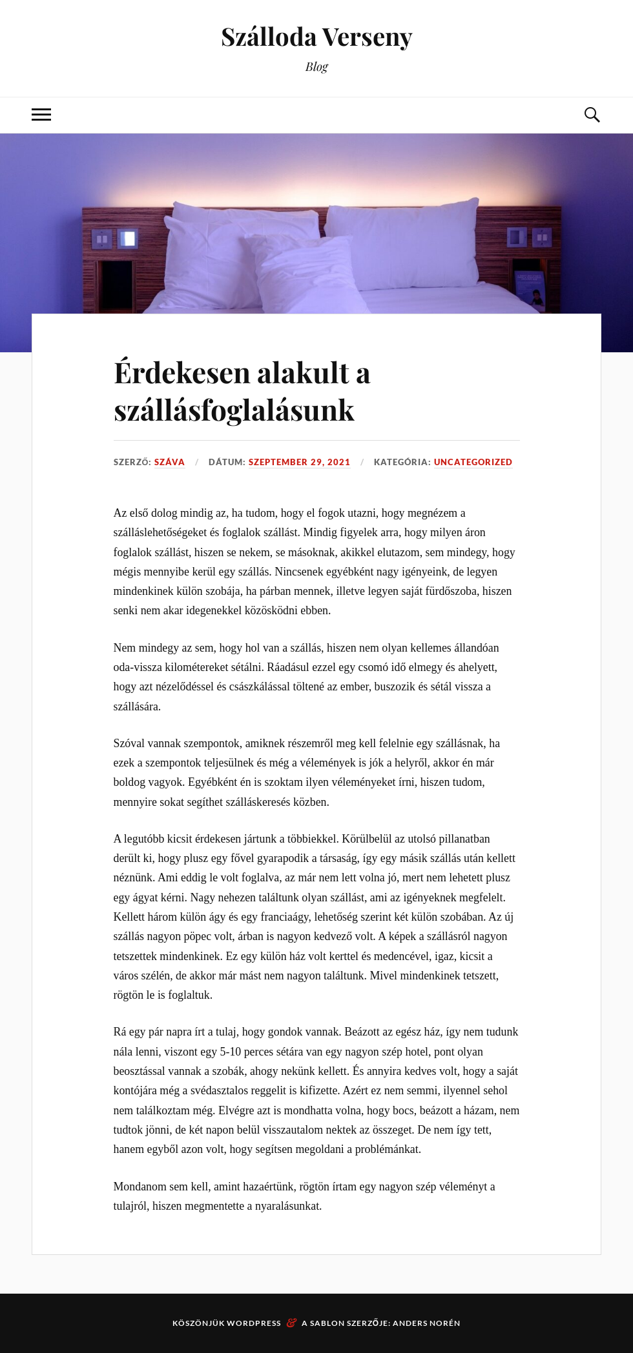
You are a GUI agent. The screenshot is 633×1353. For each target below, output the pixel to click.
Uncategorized (473, 462)
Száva (169, 462)
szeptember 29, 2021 (300, 462)
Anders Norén (427, 1323)
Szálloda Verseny (317, 35)
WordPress (254, 1323)
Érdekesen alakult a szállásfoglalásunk (242, 389)
